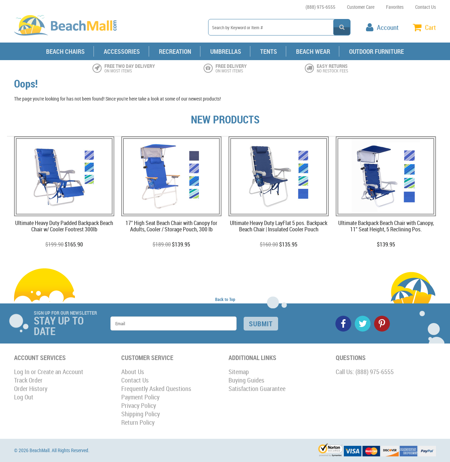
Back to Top (225, 299)
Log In (22, 371)
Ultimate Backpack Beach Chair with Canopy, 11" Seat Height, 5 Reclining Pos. (386, 226)
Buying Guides (246, 380)
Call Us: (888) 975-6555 (365, 371)
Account (388, 27)
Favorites (395, 7)
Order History (30, 388)
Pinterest (382, 324)
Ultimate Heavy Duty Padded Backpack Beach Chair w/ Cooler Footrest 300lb (64, 226)
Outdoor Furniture (376, 51)
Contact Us (425, 7)
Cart (430, 27)
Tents (268, 51)
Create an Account (60, 371)
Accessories (122, 51)
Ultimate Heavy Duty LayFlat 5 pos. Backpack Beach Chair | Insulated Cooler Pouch (278, 226)
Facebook (343, 324)
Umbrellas (225, 51)
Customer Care (360, 7)
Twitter (363, 324)
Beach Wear (313, 51)
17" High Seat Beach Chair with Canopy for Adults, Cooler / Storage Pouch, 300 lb (171, 226)
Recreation (175, 51)
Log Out (23, 397)
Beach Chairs (65, 51)
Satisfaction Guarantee (257, 388)
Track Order (28, 380)
